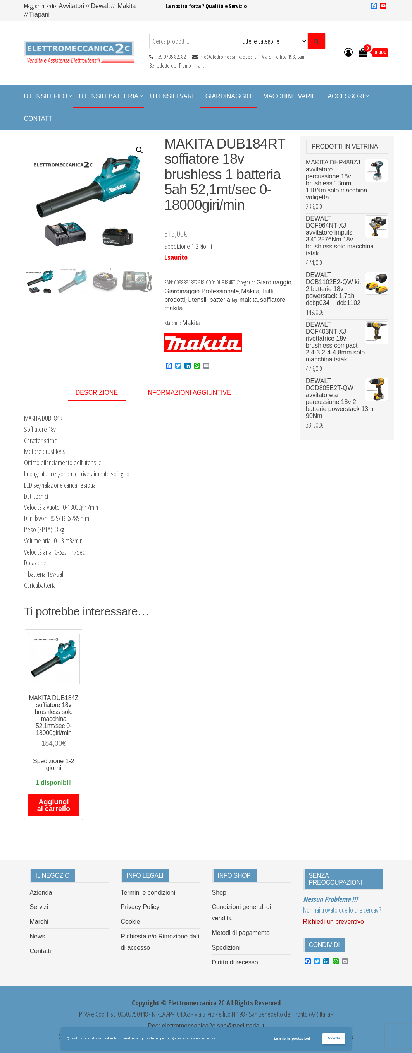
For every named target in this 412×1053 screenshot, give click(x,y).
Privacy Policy (140, 907)
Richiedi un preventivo (333, 921)
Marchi (39, 921)
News (37, 936)
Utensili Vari (172, 96)
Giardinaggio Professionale (201, 291)
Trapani (39, 14)
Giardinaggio (228, 96)
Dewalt (100, 6)
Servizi (39, 907)
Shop (219, 892)
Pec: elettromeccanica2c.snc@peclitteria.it (206, 1025)
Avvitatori (72, 6)
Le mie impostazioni (292, 1038)
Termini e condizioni (148, 892)
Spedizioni (226, 947)
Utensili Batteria (109, 96)
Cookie (130, 921)
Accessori (346, 96)
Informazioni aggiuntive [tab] (188, 392)
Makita (126, 6)
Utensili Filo (45, 96)
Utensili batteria (209, 299)
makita (249, 299)
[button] (140, 150)
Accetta (333, 1038)
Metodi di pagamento (241, 933)
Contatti (39, 118)
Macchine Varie (289, 96)
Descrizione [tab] (97, 392)
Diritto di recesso (235, 962)
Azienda (41, 892)
